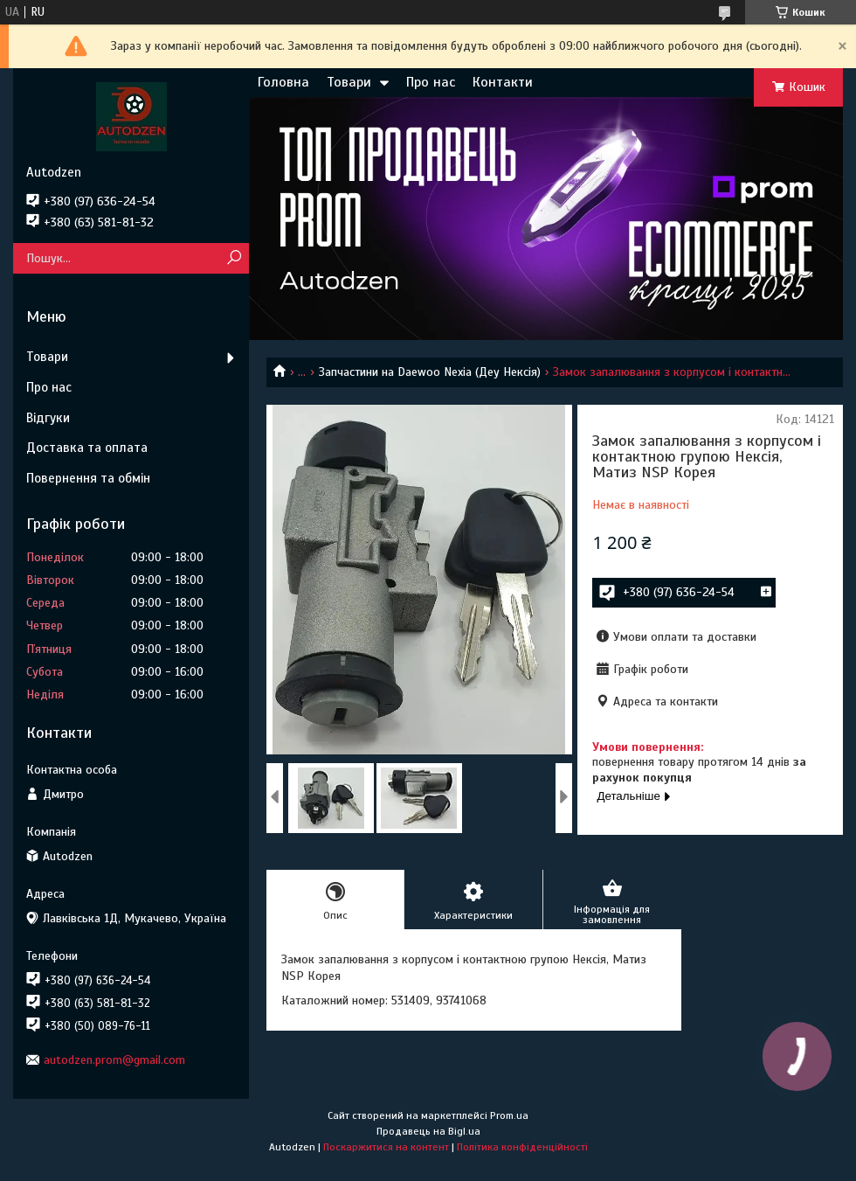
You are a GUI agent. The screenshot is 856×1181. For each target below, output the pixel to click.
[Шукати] (233, 258)
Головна (283, 82)
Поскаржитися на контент (386, 1147)
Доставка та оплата (87, 447)
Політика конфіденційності (522, 1147)
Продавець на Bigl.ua (428, 1131)
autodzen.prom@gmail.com (114, 1059)
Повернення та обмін (88, 478)
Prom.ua (509, 1115)
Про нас (430, 82)
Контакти (503, 82)
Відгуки (48, 418)
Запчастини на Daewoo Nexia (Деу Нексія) (430, 372)
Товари (349, 82)
